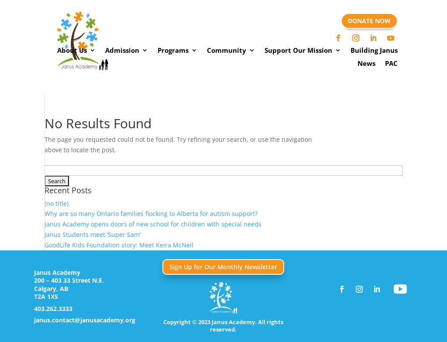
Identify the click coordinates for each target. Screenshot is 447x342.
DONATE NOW (369, 21)
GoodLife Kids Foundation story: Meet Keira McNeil (119, 245)
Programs (173, 51)
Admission (122, 51)
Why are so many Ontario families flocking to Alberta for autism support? (151, 213)
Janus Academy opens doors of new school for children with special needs (153, 224)
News (366, 64)
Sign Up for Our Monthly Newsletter (223, 267)
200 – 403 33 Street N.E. (69, 280)
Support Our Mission (298, 51)
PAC (391, 64)
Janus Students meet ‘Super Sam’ (93, 234)
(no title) (57, 203)
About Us (72, 51)
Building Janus (374, 51)
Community (226, 51)
